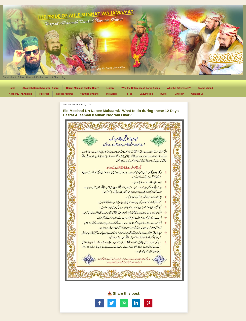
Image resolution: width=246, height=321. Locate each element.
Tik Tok (129, 93)
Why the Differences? (179, 88)
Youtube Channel (89, 93)
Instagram (111, 93)
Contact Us (197, 93)
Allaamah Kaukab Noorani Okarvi (40, 88)
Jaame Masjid (205, 88)
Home (12, 88)
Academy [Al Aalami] (20, 93)
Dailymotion (146, 93)
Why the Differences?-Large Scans (140, 88)
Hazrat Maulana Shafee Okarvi (82, 88)
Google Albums (64, 93)
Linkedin (179, 93)
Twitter (163, 93)
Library (110, 88)
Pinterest (44, 93)
